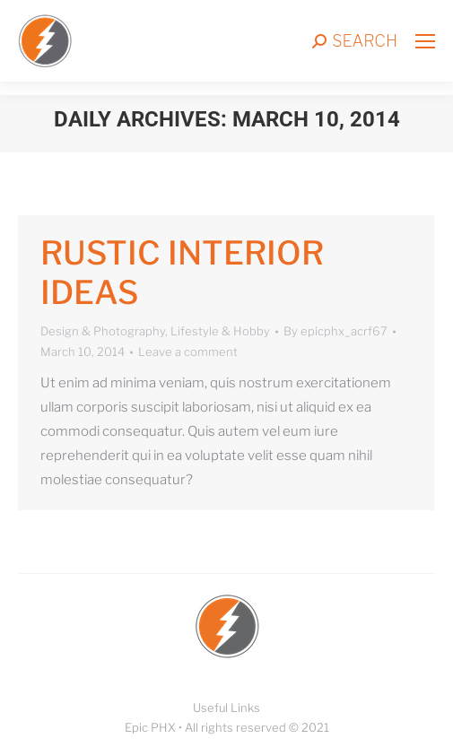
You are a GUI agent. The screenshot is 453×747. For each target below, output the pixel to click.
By (335, 331)
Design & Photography (102, 331)
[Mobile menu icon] (425, 41)
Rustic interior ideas (182, 272)
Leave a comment (188, 351)
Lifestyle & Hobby (220, 331)
